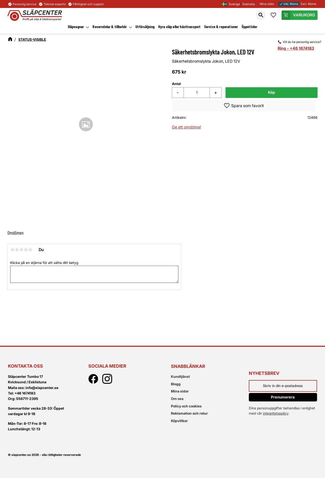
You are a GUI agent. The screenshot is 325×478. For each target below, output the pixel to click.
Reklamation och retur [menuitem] (189, 413)
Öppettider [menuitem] (250, 26)
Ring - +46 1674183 (296, 48)
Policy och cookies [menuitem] (186, 406)
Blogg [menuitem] (176, 384)
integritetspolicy (275, 413)
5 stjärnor (30, 249)
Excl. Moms (308, 4)
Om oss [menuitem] (177, 398)
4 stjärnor (26, 249)
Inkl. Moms (288, 4)
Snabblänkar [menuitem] (188, 366)
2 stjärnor (17, 249)
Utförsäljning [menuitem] (145, 26)
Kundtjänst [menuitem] (180, 376)
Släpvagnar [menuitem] (76, 26)
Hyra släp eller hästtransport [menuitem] (179, 26)
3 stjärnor (21, 249)
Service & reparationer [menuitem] (221, 26)
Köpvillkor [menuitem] (179, 421)
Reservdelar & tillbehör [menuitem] (110, 26)
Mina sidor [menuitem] (180, 391)
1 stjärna (12, 249)
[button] (261, 15)
